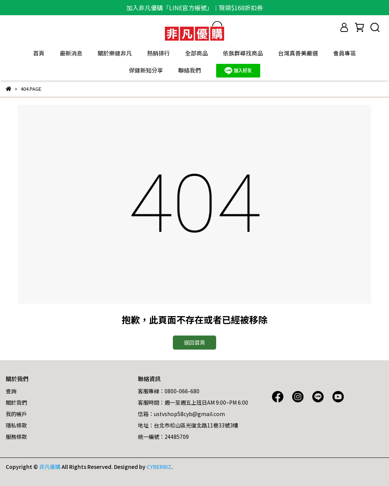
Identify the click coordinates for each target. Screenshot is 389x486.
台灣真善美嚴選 (298, 53)
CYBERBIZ (159, 466)
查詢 (11, 391)
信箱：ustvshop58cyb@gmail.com (181, 414)
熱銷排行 (158, 53)
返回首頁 (194, 342)
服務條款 (16, 436)
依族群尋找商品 (243, 53)
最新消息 (71, 53)
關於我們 (16, 402)
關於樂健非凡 (115, 53)
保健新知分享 (146, 70)
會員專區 (344, 53)
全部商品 (196, 53)
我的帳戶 (16, 414)
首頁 (38, 53)
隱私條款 (16, 425)
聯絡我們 (189, 70)
